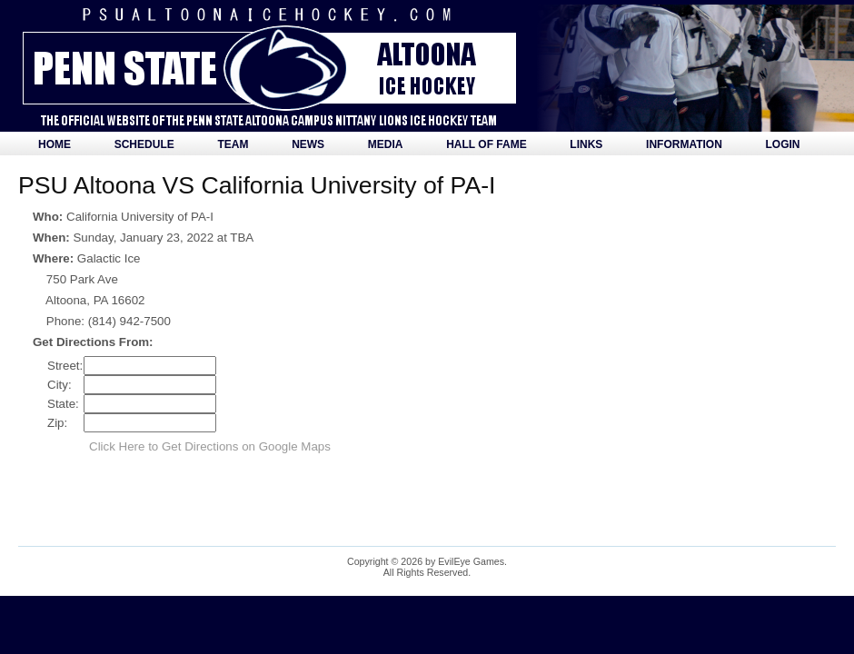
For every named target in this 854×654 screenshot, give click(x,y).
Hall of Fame (486, 144)
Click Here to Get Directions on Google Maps (210, 446)
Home (54, 144)
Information (684, 144)
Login (783, 144)
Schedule (144, 144)
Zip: (57, 423)
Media (385, 144)
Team (232, 144)
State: (63, 404)
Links (586, 144)
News (308, 144)
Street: (65, 365)
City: (59, 384)
